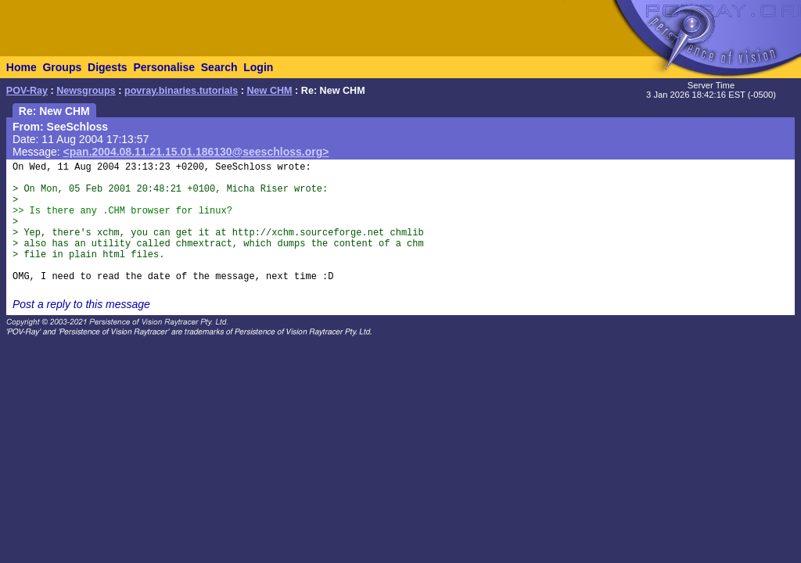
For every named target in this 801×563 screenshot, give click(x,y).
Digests (108, 67)
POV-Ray (27, 90)
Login (258, 67)
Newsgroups (86, 90)
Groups (61, 67)
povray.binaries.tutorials (181, 90)
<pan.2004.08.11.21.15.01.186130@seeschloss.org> (196, 151)
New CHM (270, 90)
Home (21, 67)
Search (219, 67)
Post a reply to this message (81, 304)
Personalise (164, 67)
